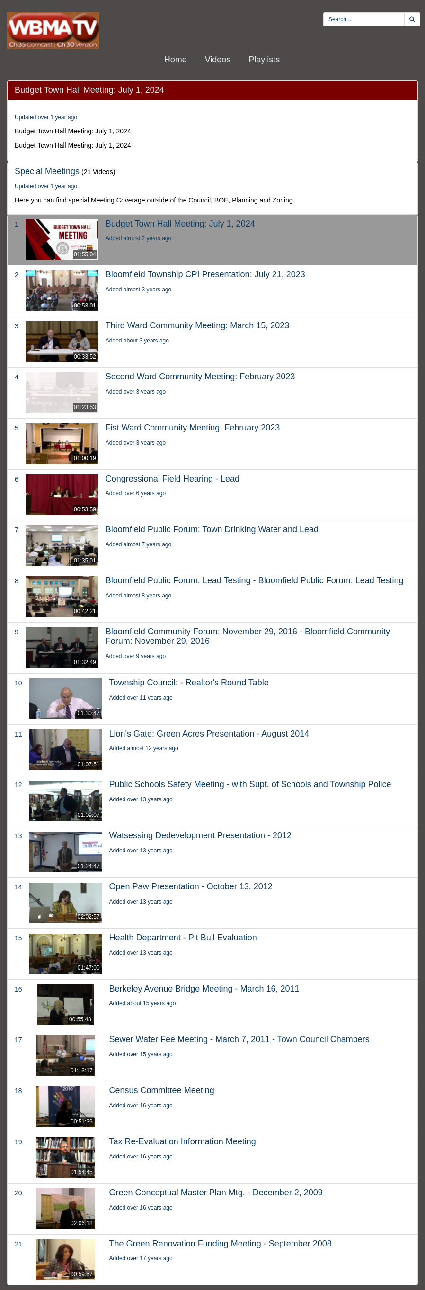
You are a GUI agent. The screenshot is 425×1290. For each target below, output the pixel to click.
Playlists (264, 59)
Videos (218, 59)
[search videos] (364, 19)
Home (175, 59)
